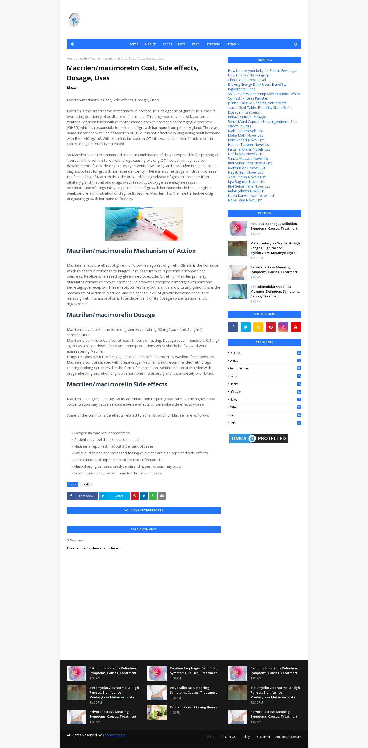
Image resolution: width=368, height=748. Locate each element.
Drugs (265, 361)
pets (265, 423)
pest (265, 415)
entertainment (265, 368)
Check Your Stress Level (247, 79)
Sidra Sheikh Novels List (247, 177)
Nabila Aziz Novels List (246, 153)
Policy (246, 737)
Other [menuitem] (231, 44)
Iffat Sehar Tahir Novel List (249, 186)
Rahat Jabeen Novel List (247, 191)
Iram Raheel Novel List (246, 140)
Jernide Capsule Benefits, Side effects (257, 103)
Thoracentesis (113, 735)
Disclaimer (263, 737)
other (265, 407)
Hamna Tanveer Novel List (249, 144)
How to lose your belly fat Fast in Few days (262, 70)
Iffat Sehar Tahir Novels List (250, 163)
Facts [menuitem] (167, 44)
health (82, 59)
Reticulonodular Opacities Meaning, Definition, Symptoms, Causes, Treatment (275, 291)
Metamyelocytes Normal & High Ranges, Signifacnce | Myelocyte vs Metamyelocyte (275, 248)
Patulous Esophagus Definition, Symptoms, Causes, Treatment (274, 226)
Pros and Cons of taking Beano (193, 707)
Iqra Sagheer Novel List (246, 181)
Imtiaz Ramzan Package (247, 116)
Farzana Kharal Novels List (249, 149)
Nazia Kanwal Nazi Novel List (251, 195)
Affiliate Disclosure (288, 737)
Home (71, 59)
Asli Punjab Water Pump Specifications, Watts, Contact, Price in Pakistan (264, 96)
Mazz (71, 87)
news (265, 400)
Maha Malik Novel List (245, 135)
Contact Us (227, 737)
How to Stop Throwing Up (248, 75)
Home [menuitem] (134, 44)
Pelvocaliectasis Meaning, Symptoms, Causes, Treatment (273, 269)
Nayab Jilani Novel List (245, 172)
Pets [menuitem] (181, 44)
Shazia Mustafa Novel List (248, 158)
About (210, 737)
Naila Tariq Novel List (245, 200)
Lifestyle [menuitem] (212, 44)
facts (265, 376)
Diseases (265, 353)
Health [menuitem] (150, 44)
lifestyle (265, 392)
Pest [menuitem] (195, 44)
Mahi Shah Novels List (245, 130)
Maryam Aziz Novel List (246, 167)
